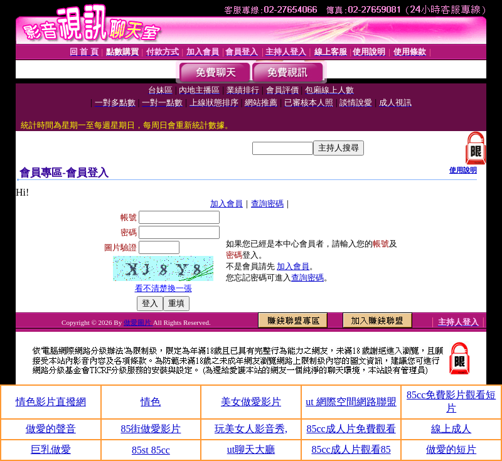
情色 (151, 401)
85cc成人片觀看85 (350, 449)
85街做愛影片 (150, 428)
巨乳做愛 (51, 449)
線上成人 (451, 428)
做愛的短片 (451, 449)
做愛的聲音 (51, 428)
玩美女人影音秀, (251, 428)
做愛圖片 (138, 322)
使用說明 (463, 170)
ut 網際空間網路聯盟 (351, 401)
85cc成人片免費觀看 (350, 428)
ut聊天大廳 (251, 449)
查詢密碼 (267, 203)
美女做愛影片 (251, 401)
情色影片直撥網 (51, 401)
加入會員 (226, 203)
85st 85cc (151, 450)
